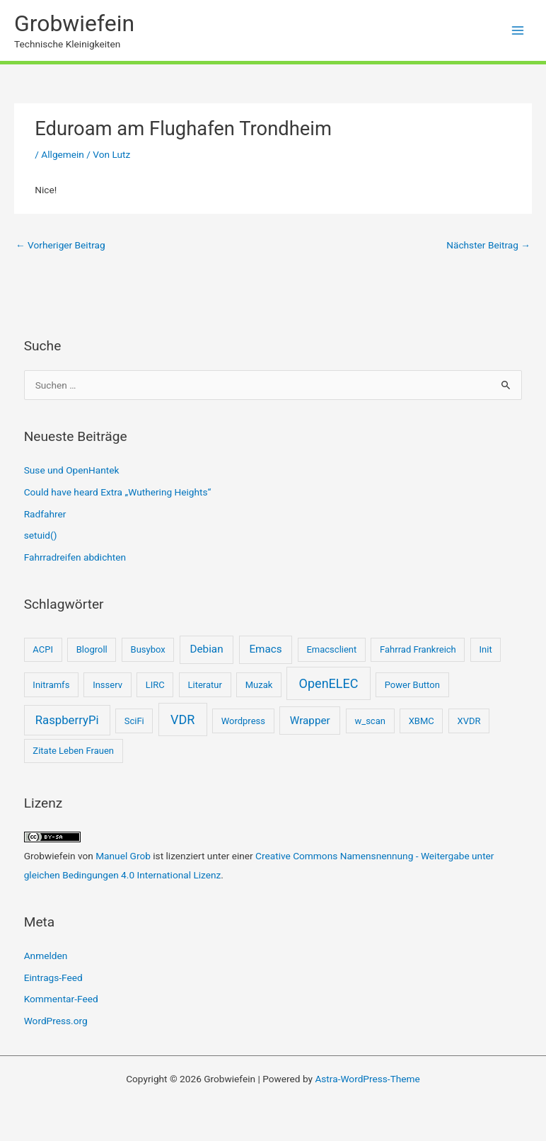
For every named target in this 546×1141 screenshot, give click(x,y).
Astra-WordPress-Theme (367, 1078)
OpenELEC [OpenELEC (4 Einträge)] (329, 683)
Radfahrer (45, 514)
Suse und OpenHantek (72, 470)
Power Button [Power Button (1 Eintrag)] (412, 685)
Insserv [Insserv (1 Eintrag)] (107, 685)
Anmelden (46, 955)
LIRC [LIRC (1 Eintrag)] (155, 685)
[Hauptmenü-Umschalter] (518, 30)
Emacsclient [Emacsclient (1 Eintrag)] (331, 649)
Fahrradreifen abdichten (75, 557)
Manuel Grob (123, 855)
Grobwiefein (74, 23)
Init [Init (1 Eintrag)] (486, 649)
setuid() (40, 535)
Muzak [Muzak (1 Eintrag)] (259, 685)
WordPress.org (56, 1020)
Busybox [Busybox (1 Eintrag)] (148, 649)
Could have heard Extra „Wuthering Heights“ (117, 492)
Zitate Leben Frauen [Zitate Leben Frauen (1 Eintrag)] (73, 750)
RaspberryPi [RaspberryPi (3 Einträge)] (67, 720)
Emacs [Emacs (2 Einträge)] (265, 649)
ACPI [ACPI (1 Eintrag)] (43, 649)
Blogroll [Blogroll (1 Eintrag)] (92, 649)
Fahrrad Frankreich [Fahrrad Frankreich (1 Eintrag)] (418, 649)
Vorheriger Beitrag (60, 245)
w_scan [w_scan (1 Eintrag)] (370, 721)
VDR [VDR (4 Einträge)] (182, 719)
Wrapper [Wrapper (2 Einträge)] (310, 720)
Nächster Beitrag (488, 245)
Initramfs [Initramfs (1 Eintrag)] (51, 685)
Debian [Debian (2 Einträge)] (206, 649)
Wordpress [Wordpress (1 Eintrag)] (243, 721)
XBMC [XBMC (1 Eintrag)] (421, 721)
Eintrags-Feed (53, 977)
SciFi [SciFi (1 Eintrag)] (134, 721)
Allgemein (62, 154)
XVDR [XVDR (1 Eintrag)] (469, 721)
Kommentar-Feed (61, 998)
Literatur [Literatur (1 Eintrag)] (205, 685)
